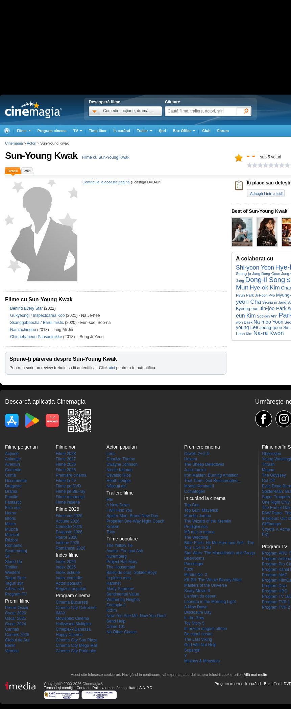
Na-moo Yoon (268, 322)
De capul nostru (198, 634)
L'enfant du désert (200, 596)
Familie (11, 497)
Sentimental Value (122, 594)
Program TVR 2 (276, 607)
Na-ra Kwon (268, 333)
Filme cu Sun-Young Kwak (105, 157)
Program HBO (274, 591)
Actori (31, 143)
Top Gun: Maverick (201, 510)
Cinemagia (14, 143)
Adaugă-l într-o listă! (266, 194)
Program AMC (274, 575)
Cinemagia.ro (33, 109)
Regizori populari (71, 588)
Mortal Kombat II (199, 486)
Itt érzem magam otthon (205, 628)
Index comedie (69, 578)
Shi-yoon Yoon (255, 267)
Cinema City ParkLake (76, 651)
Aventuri (12, 464)
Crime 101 (115, 626)
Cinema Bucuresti (72, 602)
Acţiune (12, 453)
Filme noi (65, 447)
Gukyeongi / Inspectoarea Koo (37, 315)
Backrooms (194, 558)
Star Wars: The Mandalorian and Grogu (219, 553)
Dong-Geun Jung (275, 274)
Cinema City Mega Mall (77, 645)
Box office (272, 684)
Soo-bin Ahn (267, 316)
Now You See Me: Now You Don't (136, 615)
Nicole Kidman (119, 469)
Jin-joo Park (273, 308)
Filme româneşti (70, 497)
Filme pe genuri (21, 447)
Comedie (13, 469)
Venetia (12, 651)
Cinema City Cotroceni (76, 607)
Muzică (11, 529)
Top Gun (191, 505)
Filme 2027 (66, 459)
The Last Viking (198, 639)
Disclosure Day (198, 612)
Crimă (10, 475)
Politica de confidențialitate (114, 688)
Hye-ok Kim (265, 287)
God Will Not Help (200, 644)
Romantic (13, 545)
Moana (268, 469)
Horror (11, 513)
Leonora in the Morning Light (210, 601)
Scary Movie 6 (197, 590)
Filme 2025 (66, 469)
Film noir (13, 507)
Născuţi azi (116, 486)
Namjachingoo (23, 329)
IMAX (61, 613)
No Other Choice (121, 632)
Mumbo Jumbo (197, 515)
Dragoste (13, 486)
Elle (109, 499)
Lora (110, 453)
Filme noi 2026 (69, 515)
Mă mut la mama (199, 532)
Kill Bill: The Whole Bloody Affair (213, 580)
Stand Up (13, 561)
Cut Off (268, 480)
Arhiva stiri (14, 588)
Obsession (271, 453)
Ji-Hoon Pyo (265, 295)
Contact (82, 688)
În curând (121, 131)
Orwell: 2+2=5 (197, 453)
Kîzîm (111, 610)
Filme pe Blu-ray (70, 491)
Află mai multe (255, 675)
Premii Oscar (16, 607)
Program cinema (52, 131)
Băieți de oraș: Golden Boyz (131, 572)
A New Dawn (118, 505)
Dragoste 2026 (69, 532)
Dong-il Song (265, 279)
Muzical (12, 534)
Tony (110, 532)
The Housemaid (120, 567)
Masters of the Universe (205, 585)
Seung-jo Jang (248, 274)
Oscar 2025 (15, 618)
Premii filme (17, 601)
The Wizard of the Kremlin (207, 521)
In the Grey (194, 617)
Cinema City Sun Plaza (76, 640)
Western (12, 572)
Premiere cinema (71, 475)
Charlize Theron (120, 459)
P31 (265, 534)
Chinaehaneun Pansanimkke (36, 336)
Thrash (268, 464)
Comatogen (194, 491)
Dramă (11, 491)
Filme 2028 (66, 453)
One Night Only (276, 502)
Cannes (12, 629)
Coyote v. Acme (276, 529)
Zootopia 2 (116, 605)
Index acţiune (68, 572)
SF (7, 556)
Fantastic (13, 502)
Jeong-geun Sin (274, 327)
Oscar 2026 (15, 613)
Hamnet (113, 583)
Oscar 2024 (15, 624)
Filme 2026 (66, 464)
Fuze (188, 569)
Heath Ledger (118, 480)
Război (11, 540)
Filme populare (122, 538)
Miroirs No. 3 (195, 574)
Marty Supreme (120, 588)
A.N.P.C (145, 688)
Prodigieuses (196, 526)
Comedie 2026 (69, 526)
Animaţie (13, 459)
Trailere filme (120, 493)
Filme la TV (66, 480)
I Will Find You (119, 510)
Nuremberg (116, 556)
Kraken (112, 526)
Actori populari (69, 583)
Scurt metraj (16, 551)
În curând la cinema (204, 498)
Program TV (16, 594)
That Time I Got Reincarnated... (212, 480)
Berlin (10, 645)
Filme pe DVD (68, 486)
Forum (223, 131)
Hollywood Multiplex (74, 624)
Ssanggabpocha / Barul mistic (37, 322)
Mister (10, 524)
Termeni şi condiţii (58, 688)
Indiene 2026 (67, 542)
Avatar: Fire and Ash (124, 551)
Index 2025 (66, 567)
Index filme (67, 555)
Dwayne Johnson (122, 464)
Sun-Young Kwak (41, 155)
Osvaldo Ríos (118, 475)
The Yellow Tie (119, 545)
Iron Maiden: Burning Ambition (211, 475)
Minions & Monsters (202, 661)
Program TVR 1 (276, 602)
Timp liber (97, 131)
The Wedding (196, 537)
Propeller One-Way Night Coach (135, 521)
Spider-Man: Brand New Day (132, 515)
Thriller (11, 567)
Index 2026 (66, 561)
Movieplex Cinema (72, 618)
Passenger (193, 563)
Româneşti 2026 (70, 548)
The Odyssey (274, 475)
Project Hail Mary (121, 561)
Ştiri (162, 131)
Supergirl (192, 650)
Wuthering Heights (123, 599)
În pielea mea (118, 578)
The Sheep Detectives (204, 464)
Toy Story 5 (194, 623)
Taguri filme (15, 578)
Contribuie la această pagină (105, 182)
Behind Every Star (27, 308)
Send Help (115, 621)
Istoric (10, 518)
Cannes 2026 (17, 634)
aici (112, 367)
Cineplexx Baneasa (73, 629)
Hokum (190, 459)
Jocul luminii (195, 469)
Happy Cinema (69, 634)
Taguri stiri (14, 583)
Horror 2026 (66, 537)
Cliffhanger (272, 524)
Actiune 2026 (67, 521)
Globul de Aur (17, 640)
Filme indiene (68, 502)
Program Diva (274, 585)
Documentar (16, 480)
